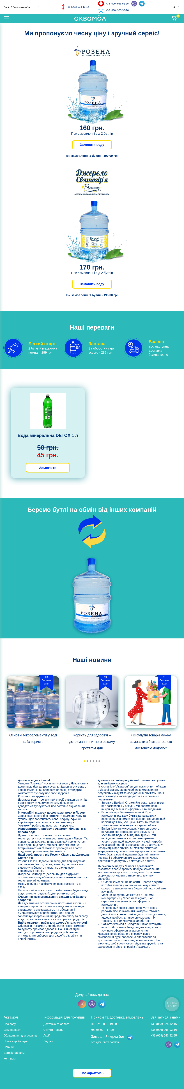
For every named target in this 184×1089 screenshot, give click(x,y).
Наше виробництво (16, 1041)
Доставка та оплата (56, 1024)
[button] (85, 761)
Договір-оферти (14, 1052)
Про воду (10, 1024)
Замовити (47, 468)
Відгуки (48, 1041)
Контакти (10, 1058)
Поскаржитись (92, 1073)
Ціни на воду (12, 1029)
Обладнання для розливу (20, 1035)
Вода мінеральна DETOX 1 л (48, 435)
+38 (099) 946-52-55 (117, 3)
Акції (46, 1035)
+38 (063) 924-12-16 (77, 6)
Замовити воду (92, 145)
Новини (9, 1047)
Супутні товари (53, 1029)
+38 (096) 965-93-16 (117, 10)
